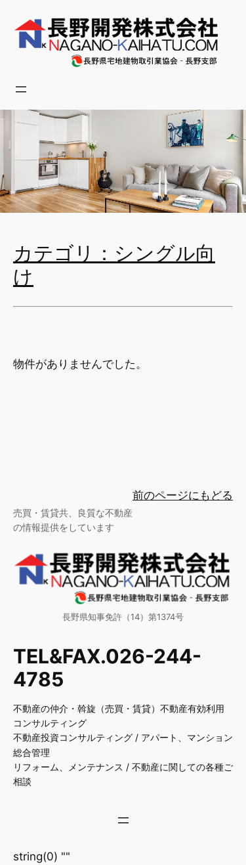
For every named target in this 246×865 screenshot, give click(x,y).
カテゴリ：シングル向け (114, 265)
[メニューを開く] (21, 89)
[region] (123, 161)
